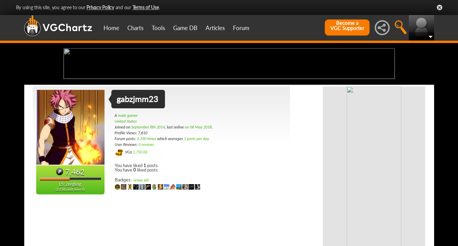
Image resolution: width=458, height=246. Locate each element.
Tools (158, 27)
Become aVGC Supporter (347, 25)
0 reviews (146, 198)
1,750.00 (140, 206)
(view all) (141, 234)
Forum (241, 27)
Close (439, 7)
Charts (135, 27)
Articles (215, 27)
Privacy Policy (100, 7)
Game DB (185, 27)
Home (111, 27)
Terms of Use (146, 7)
